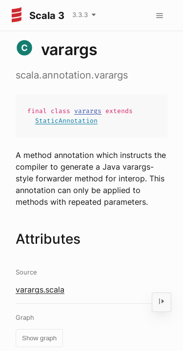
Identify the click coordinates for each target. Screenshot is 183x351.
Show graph (39, 338)
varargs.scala (40, 289)
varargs (88, 111)
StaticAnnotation (66, 121)
